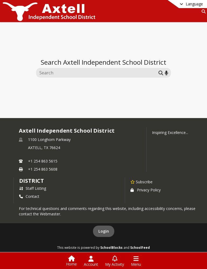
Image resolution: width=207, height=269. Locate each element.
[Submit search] (160, 72)
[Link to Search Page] (202, 11)
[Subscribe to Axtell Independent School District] (141, 182)
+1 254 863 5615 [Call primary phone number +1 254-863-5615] (42, 161)
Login (103, 231)
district (31, 180)
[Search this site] (98, 72)
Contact (29, 196)
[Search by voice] (166, 72)
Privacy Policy (145, 189)
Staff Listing (32, 188)
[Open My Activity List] (114, 261)
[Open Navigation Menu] (136, 261)
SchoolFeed (140, 247)
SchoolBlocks (111, 247)
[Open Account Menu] (91, 261)
